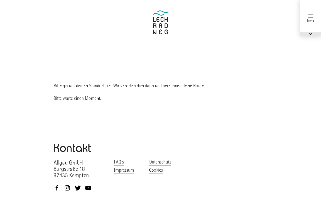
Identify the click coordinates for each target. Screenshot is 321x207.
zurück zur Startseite (160, 22)
